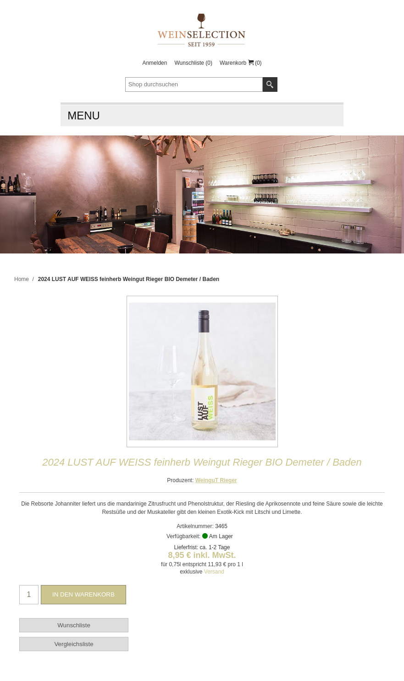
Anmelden (154, 63)
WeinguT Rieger (216, 480)
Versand (214, 571)
